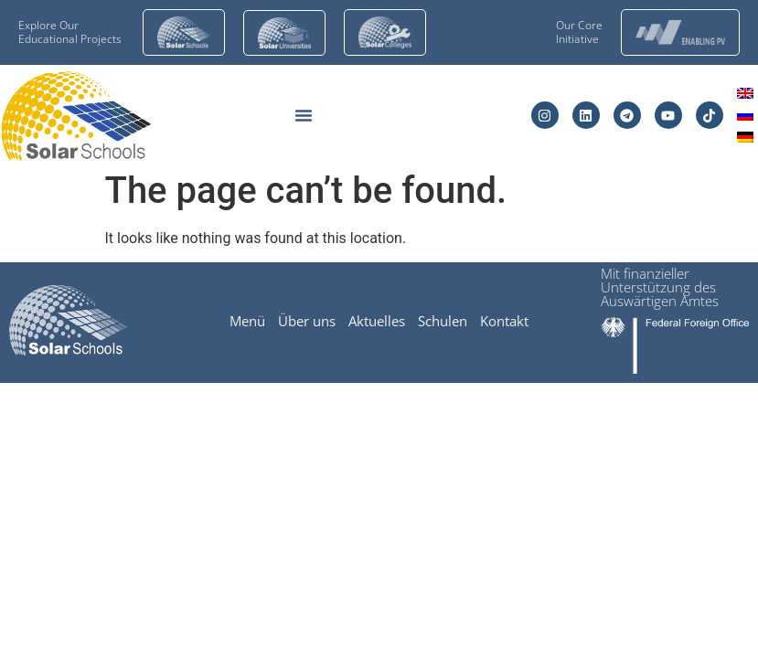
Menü (247, 321)
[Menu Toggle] (303, 115)
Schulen (442, 321)
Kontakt (504, 321)
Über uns (307, 321)
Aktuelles (376, 321)
